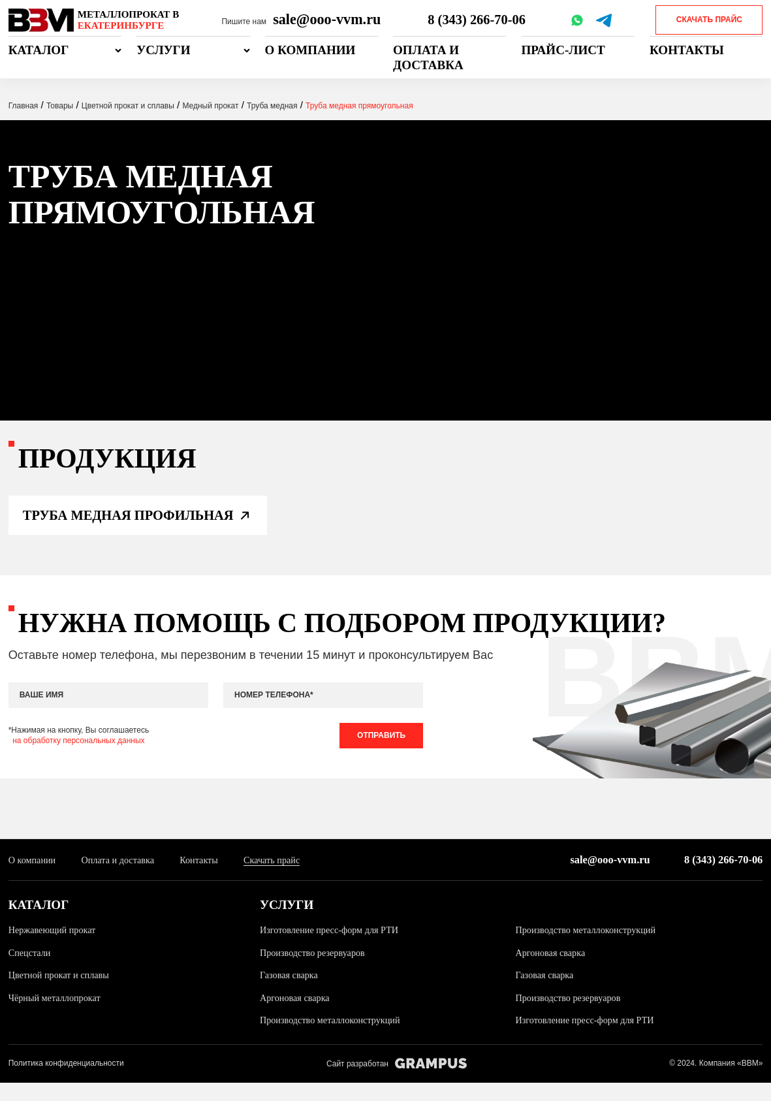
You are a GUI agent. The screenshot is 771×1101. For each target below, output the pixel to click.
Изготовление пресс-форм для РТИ (333, 948)
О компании (310, 50)
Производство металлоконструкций (589, 948)
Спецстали (31, 970)
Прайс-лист (563, 50)
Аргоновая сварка (552, 970)
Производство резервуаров (315, 970)
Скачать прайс (709, 19)
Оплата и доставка (428, 57)
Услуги (163, 50)
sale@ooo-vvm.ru (327, 19)
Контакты (687, 50)
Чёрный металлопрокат (57, 1016)
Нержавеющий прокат (54, 948)
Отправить (378, 751)
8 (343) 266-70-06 (478, 19)
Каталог (38, 50)
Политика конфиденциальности (66, 1082)
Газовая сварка (290, 993)
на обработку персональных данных (78, 756)
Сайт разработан (396, 1082)
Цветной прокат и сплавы (61, 993)
